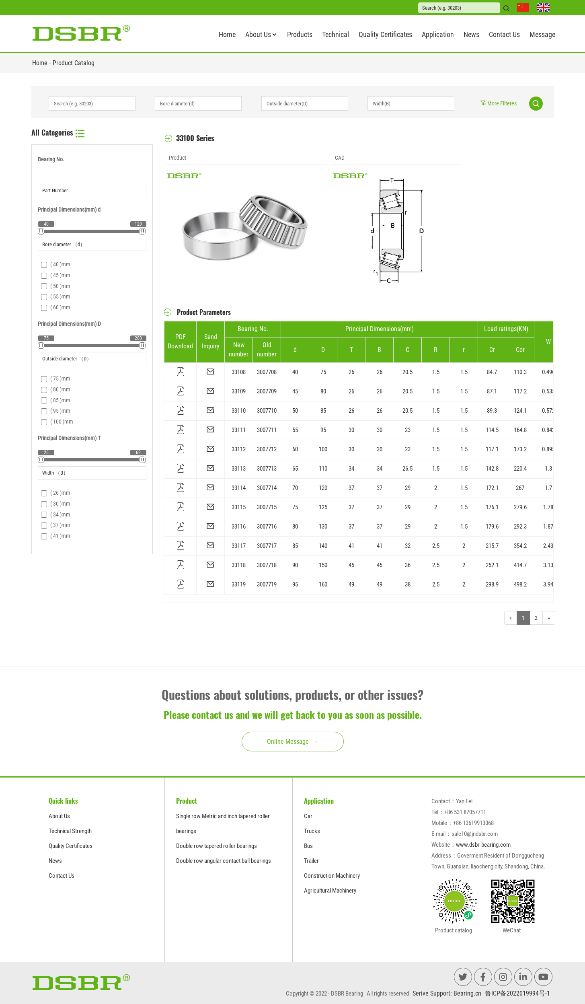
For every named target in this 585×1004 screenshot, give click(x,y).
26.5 (407, 468)
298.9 (492, 584)
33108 (239, 372)
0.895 (548, 449)
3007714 (267, 488)
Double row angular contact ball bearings (223, 860)
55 (295, 430)
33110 (239, 410)
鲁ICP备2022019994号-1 (517, 993)
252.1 (492, 565)
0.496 (548, 372)
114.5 (492, 430)
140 (323, 545)
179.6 (492, 526)
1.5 (435, 372)
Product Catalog (73, 63)
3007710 (267, 410)
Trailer (311, 860)
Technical (335, 34)
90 (295, 565)
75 (323, 372)
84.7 (492, 372)
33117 (239, 545)
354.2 (520, 545)
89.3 (492, 410)
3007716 (267, 526)
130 (323, 526)
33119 (239, 584)
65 (295, 468)
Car (308, 816)
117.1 (492, 449)
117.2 (520, 391)
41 (351, 545)
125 (323, 507)
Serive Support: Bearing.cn (447, 993)
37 (351, 488)
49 (351, 584)
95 (323, 430)
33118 (239, 565)
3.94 (548, 584)
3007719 (267, 584)
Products (299, 34)
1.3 (548, 468)
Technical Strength (70, 831)
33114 (239, 488)
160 (323, 584)
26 (351, 372)
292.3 (520, 526)
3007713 (267, 468)
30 (351, 430)
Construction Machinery (332, 875)
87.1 (492, 391)
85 (323, 410)
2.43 (548, 545)
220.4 (520, 468)
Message (542, 34)
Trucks (312, 831)
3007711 (267, 430)
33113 (239, 468)
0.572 (548, 410)
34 (351, 468)
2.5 (435, 545)
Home (227, 34)
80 (323, 391)
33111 (239, 430)
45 (295, 391)
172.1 (492, 488)
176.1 (492, 507)
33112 (239, 449)
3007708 (267, 372)
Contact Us (504, 34)
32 (408, 545)
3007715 (267, 507)
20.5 (407, 372)
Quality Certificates (385, 34)
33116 (239, 526)
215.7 (492, 545)
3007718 (267, 565)
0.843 (548, 430)
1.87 (548, 526)
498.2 (520, 584)
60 (295, 449)
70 (295, 488)
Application (438, 34)
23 (408, 430)
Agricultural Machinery (330, 890)
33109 (239, 391)
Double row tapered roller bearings (216, 846)
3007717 (267, 545)
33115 (239, 507)
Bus (308, 846)
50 (295, 410)
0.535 (548, 391)
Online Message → (292, 741)
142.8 (492, 468)
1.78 (548, 507)
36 (408, 565)
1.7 (548, 488)
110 (323, 468)
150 (323, 565)
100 (323, 449)
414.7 (520, 565)
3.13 (548, 565)
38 (408, 584)
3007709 (267, 391)
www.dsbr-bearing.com (483, 844)
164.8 (520, 430)
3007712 (267, 449)
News (471, 34)
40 (295, 372)
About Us (258, 34)
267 (520, 488)
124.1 (520, 410)
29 (408, 488)
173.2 (520, 449)
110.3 (520, 372)
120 (323, 488)
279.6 (520, 507)
